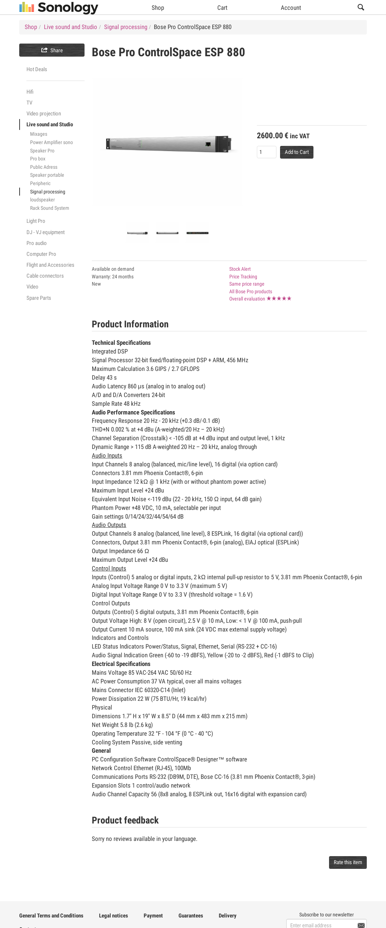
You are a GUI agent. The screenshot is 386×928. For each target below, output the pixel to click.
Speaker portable (47, 175)
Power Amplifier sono (51, 142)
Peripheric (40, 183)
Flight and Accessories (50, 265)
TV (29, 102)
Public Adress (43, 167)
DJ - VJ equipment (45, 232)
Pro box (37, 159)
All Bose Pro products (250, 291)
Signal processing (47, 192)
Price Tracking (243, 276)
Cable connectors (45, 276)
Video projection (43, 113)
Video (32, 286)
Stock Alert (240, 269)
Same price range (246, 284)
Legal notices (113, 915)
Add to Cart (297, 152)
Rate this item (348, 862)
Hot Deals (36, 69)
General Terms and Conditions (51, 915)
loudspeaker (42, 200)
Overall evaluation (247, 299)
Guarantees (190, 915)
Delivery (228, 915)
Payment (153, 915)
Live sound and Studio (49, 124)
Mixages (38, 134)
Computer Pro (41, 254)
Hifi (29, 92)
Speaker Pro (42, 151)
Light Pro (35, 221)
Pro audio (36, 243)
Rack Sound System (49, 208)
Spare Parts (38, 298)
